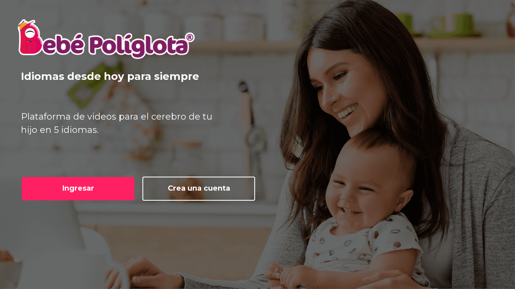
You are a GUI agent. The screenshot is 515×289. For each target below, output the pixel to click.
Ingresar (78, 188)
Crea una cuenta (199, 188)
